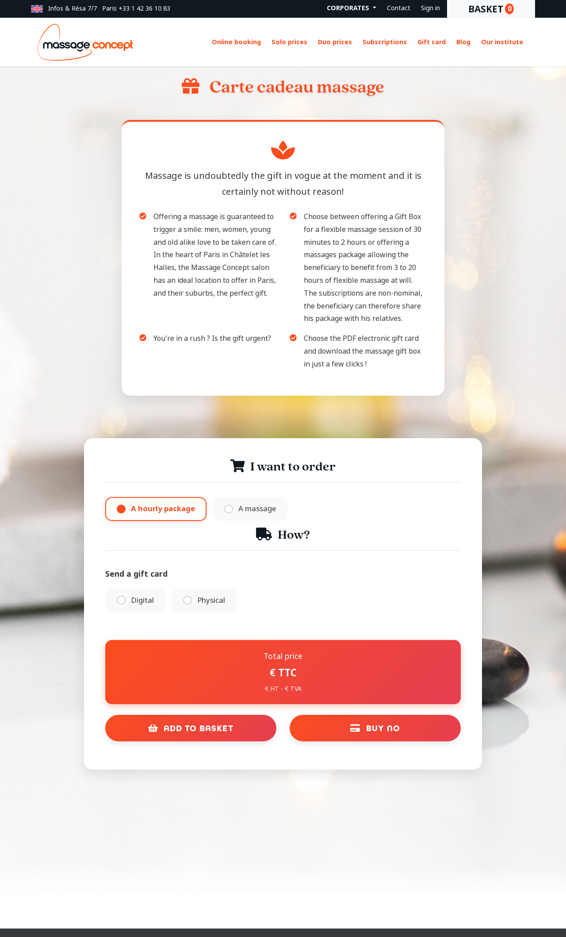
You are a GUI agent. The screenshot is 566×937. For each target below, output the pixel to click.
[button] (37, 8)
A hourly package (163, 508)
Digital (142, 600)
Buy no (375, 729)
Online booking (236, 42)
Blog (463, 42)
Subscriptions (385, 42)
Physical (212, 600)
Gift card (431, 42)
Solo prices (289, 42)
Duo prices (335, 42)
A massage (258, 508)
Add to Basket (190, 729)
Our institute (502, 42)
